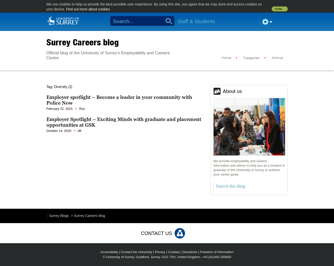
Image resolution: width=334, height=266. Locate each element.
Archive (277, 58)
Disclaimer (189, 252)
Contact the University (136, 252)
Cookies (174, 252)
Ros (82, 109)
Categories (251, 58)
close (278, 9)
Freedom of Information (216, 252)
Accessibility (109, 252)
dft (79, 131)
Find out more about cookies (88, 9)
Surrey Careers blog (82, 42)
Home (226, 58)
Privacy (160, 252)
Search (167, 21)
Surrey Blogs (59, 216)
